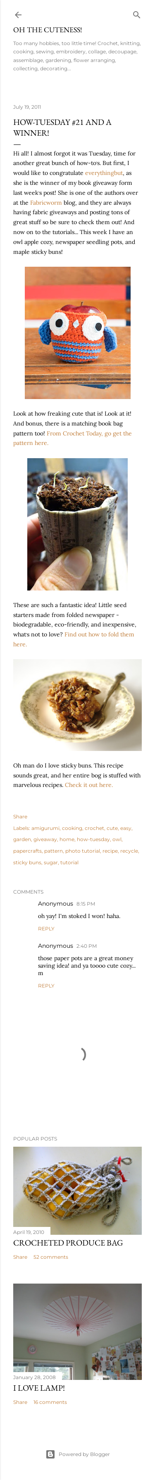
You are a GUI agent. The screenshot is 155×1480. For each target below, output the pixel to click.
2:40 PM (86, 946)
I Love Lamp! (39, 1387)
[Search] (137, 13)
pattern (53, 851)
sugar (51, 862)
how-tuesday (93, 839)
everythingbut (104, 173)
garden (22, 839)
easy (125, 828)
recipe (110, 851)
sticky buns (27, 862)
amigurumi (45, 828)
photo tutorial (82, 851)
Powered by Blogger (77, 1454)
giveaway (45, 839)
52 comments (50, 1257)
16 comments (50, 1402)
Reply (46, 928)
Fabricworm (46, 202)
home (67, 839)
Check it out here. (89, 785)
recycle (129, 851)
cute (112, 828)
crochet (94, 828)
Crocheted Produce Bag (68, 1242)
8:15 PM (85, 904)
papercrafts (27, 851)
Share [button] (20, 816)
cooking (72, 828)
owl (117, 839)
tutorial (69, 862)
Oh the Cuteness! (47, 29)
